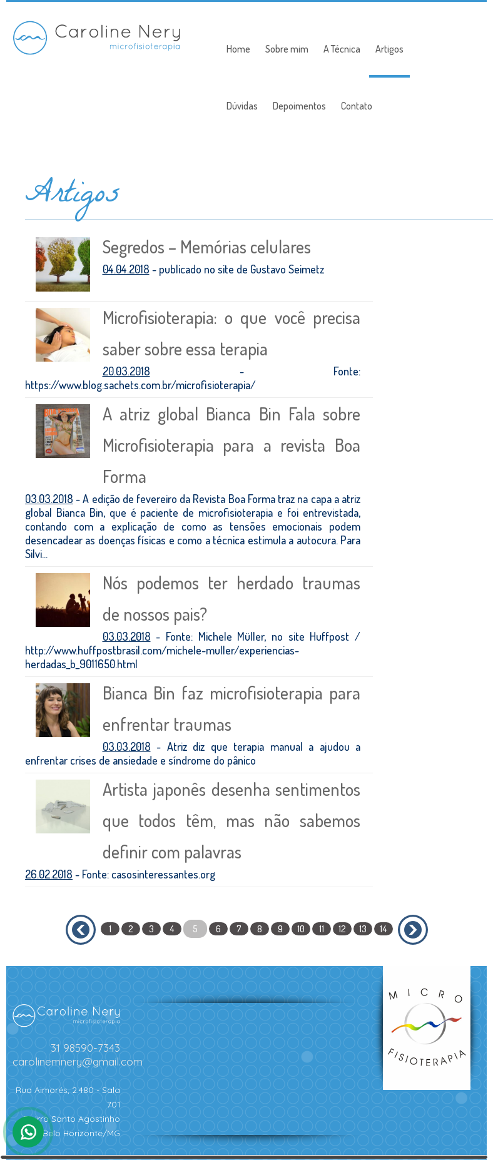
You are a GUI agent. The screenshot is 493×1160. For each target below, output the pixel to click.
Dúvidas (242, 105)
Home (238, 49)
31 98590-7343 (85, 1047)
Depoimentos (299, 105)
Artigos (389, 49)
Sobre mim (286, 49)
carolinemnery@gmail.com (78, 1061)
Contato (356, 105)
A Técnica (341, 49)
